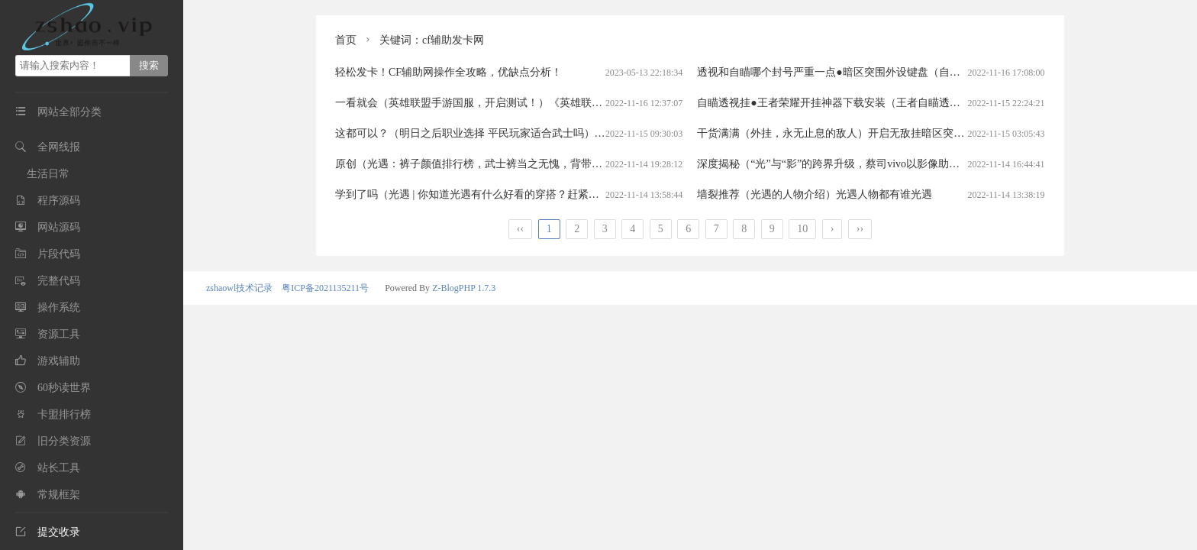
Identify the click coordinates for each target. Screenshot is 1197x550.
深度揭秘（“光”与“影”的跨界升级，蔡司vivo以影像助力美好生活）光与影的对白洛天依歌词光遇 (924, 164)
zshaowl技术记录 (239, 288)
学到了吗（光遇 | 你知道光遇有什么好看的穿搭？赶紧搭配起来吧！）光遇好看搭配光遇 (542, 194)
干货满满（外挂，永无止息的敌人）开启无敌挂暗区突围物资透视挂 (857, 133)
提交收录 (47, 532)
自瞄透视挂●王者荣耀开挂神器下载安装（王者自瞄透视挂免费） (849, 102)
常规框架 (58, 494)
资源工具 (58, 334)
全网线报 (58, 147)
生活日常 (48, 174)
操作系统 (58, 307)
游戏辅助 (58, 361)
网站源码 (58, 227)
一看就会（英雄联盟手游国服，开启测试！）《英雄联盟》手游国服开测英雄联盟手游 (538, 102)
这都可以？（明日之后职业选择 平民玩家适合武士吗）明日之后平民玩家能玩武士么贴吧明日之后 (566, 133)
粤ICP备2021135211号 (325, 288)
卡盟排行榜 (64, 414)
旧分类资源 (64, 441)
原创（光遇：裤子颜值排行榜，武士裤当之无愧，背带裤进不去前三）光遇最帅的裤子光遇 (549, 164)
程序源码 (58, 200)
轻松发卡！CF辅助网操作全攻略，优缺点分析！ (448, 72)
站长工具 (58, 468)
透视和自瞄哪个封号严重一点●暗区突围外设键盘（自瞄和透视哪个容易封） (876, 72)
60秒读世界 (64, 387)
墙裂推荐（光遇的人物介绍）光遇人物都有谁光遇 (814, 194)
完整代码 (58, 280)
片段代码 (58, 254)
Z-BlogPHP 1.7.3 (463, 288)
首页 (346, 40)
